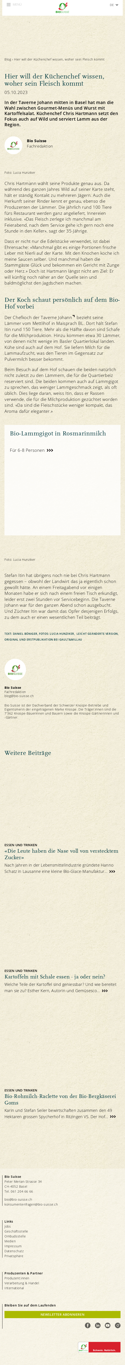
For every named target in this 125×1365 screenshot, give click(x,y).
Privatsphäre (13, 1256)
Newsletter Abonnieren (63, 1314)
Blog (7, 59)
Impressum (13, 1246)
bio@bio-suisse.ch (18, 1199)
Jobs (7, 1226)
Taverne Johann (56, 317)
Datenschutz (14, 1251)
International (14, 1288)
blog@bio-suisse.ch (19, 696)
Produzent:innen (16, 1278)
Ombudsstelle (15, 1236)
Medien (10, 1241)
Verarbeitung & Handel (21, 1283)
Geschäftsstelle (16, 1231)
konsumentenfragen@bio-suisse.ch (31, 1204)
